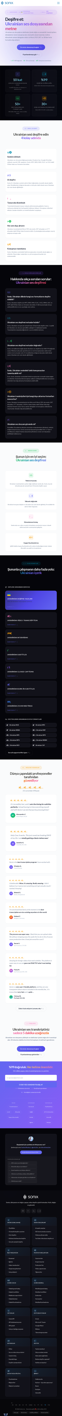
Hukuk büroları (13, 1299)
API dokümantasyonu (15, 1322)
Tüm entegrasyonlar (41, 1332)
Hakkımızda (38, 1379)
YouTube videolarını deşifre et (44, 1238)
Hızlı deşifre (12, 1235)
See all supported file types (19, 752)
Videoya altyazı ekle (41, 1235)
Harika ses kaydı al (40, 1362)
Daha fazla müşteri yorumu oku (31, 1008)
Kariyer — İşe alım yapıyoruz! (44, 1382)
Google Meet (39, 1325)
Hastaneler (38, 1299)
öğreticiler (34, 1147)
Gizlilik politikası (34, 1412)
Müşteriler (12, 1382)
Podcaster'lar (39, 1265)
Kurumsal (11, 1258)
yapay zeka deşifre (31, 1202)
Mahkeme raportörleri (15, 1295)
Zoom (37, 1319)
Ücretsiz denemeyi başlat (31, 47)
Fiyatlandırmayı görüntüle (31, 1054)
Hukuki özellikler (14, 1292)
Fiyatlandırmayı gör (31, 54)
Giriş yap (16, 1412)
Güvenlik (38, 1393)
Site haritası (24, 1412)
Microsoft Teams (40, 1322)
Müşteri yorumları (14, 1386)
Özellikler (12, 1228)
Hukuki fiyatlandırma (15, 1302)
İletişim (37, 1389)
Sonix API (11, 1319)
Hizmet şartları (44, 1412)
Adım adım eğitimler (41, 1356)
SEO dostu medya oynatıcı (43, 1231)
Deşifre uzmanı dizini (15, 1362)
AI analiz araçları (40, 1228)
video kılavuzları (45, 1147)
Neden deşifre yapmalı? (42, 1359)
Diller (10, 1349)
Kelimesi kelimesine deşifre (17, 1238)
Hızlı (49, 1202)
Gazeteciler (39, 1258)
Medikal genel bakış (41, 1288)
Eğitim (11, 1262)
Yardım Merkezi (26, 1147)
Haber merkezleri (14, 1265)
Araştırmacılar (39, 1262)
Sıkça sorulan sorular (41, 1352)
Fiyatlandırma (13, 1379)
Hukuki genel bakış (14, 1288)
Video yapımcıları (40, 1268)
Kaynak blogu (13, 1359)
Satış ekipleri (13, 1272)
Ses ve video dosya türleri (16, 1352)
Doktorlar (38, 1295)
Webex (37, 1329)
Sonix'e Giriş (12, 1356)
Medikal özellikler (40, 1292)
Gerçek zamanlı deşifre (16, 1242)
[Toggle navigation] (58, 3)
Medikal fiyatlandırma (42, 1302)
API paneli (12, 1325)
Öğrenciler (38, 1272)
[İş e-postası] (31, 1078)
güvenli (31, 1205)
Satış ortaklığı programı (16, 1329)
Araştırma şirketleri (15, 1268)
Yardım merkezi (40, 1349)
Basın (37, 1386)
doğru (54, 1202)
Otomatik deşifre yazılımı (16, 1231)
